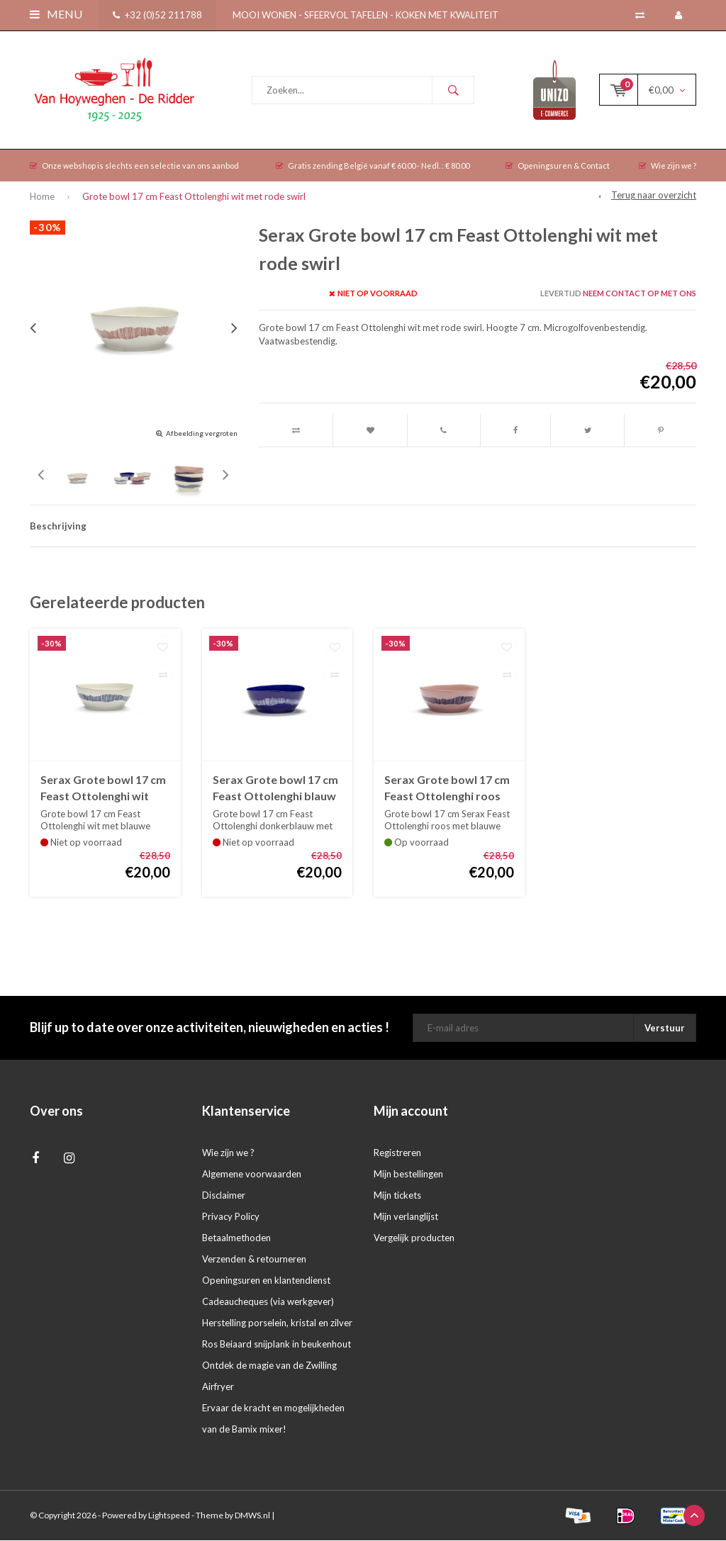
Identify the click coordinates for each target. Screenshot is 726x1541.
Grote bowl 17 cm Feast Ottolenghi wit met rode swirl (194, 197)
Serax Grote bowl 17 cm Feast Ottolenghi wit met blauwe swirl (103, 789)
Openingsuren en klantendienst (266, 1281)
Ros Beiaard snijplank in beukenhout (276, 1344)
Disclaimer (223, 1195)
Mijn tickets (397, 1195)
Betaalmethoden (236, 1238)
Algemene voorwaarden (251, 1174)
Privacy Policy (230, 1217)
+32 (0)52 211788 (157, 15)
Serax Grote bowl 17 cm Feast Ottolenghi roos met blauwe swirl (447, 789)
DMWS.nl (252, 1516)
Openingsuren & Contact (558, 166)
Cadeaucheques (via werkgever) (268, 1302)
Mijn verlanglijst (406, 1217)
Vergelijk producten (414, 1238)
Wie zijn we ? (667, 166)
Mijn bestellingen (408, 1174)
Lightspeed (169, 1516)
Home (42, 197)
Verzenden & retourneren (254, 1259)
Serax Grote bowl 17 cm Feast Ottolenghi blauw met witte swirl (275, 789)
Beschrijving (58, 526)
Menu (56, 14)
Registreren (397, 1153)
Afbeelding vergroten (202, 434)
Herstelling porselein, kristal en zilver (277, 1323)
